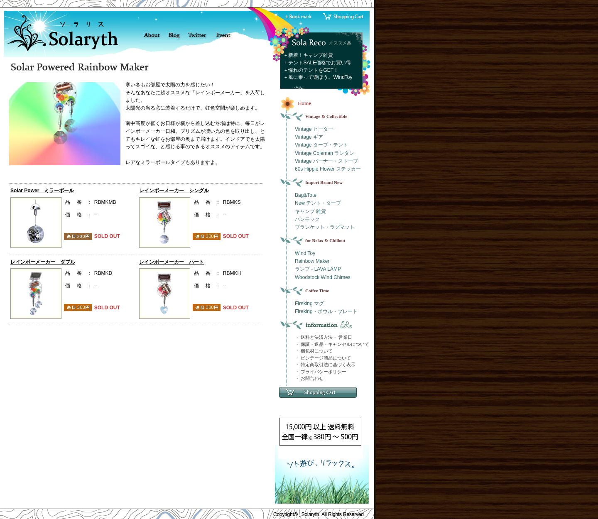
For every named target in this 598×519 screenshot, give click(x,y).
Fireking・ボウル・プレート (326, 311)
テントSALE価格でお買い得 (319, 63)
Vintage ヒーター (314, 129)
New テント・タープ (318, 203)
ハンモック (307, 219)
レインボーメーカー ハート (171, 262)
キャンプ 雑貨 (310, 211)
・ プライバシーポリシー (320, 371)
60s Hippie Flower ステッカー (328, 169)
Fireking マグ (309, 303)
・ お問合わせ (309, 378)
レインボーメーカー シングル (174, 190)
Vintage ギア (309, 137)
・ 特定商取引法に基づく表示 (325, 364)
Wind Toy (305, 253)
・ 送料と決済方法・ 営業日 (323, 337)
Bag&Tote (305, 195)
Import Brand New (324, 182)
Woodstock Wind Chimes (322, 277)
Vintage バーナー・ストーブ (326, 161)
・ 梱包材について (314, 350)
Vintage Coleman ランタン (324, 153)
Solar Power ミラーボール (42, 190)
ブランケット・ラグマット (325, 227)
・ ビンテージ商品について (323, 357)
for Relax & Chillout (325, 240)
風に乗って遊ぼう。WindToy (320, 77)
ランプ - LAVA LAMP (318, 269)
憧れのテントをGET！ (313, 70)
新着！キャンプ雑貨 (310, 55)
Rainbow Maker (312, 261)
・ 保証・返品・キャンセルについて (332, 344)
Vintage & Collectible (326, 116)
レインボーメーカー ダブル (42, 262)
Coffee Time (317, 290)
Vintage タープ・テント (321, 145)
